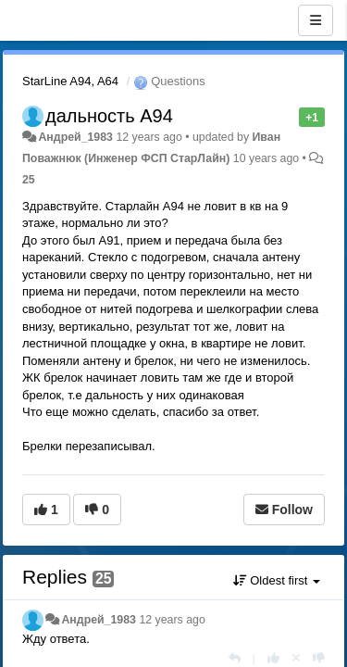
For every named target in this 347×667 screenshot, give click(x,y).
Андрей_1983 (75, 137)
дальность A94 (109, 116)
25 (28, 179)
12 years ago (171, 619)
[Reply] (235, 658)
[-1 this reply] (319, 658)
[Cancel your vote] (296, 658)
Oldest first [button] (276, 580)
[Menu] (315, 20)
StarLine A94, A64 (70, 81)
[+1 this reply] (273, 658)
